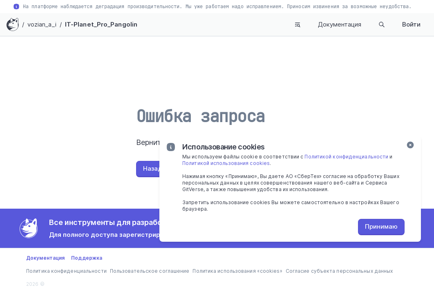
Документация (339, 24)
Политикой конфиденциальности (346, 157)
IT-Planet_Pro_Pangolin (101, 24)
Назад (152, 168)
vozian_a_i (41, 24)
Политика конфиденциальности (66, 271)
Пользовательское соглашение (150, 271)
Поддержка (86, 258)
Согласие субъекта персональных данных (339, 271)
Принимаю (381, 226)
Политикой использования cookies (226, 163)
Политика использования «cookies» (237, 271)
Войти (411, 24)
